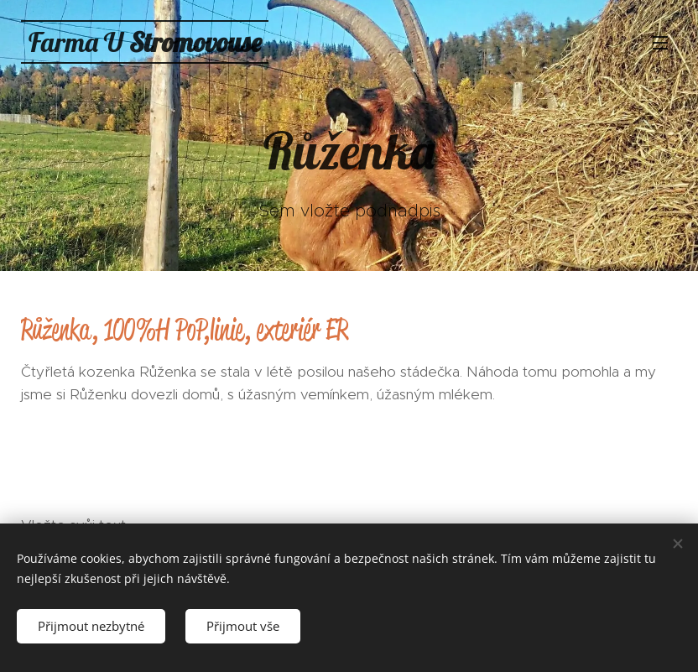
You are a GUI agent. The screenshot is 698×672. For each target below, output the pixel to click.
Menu (660, 43)
